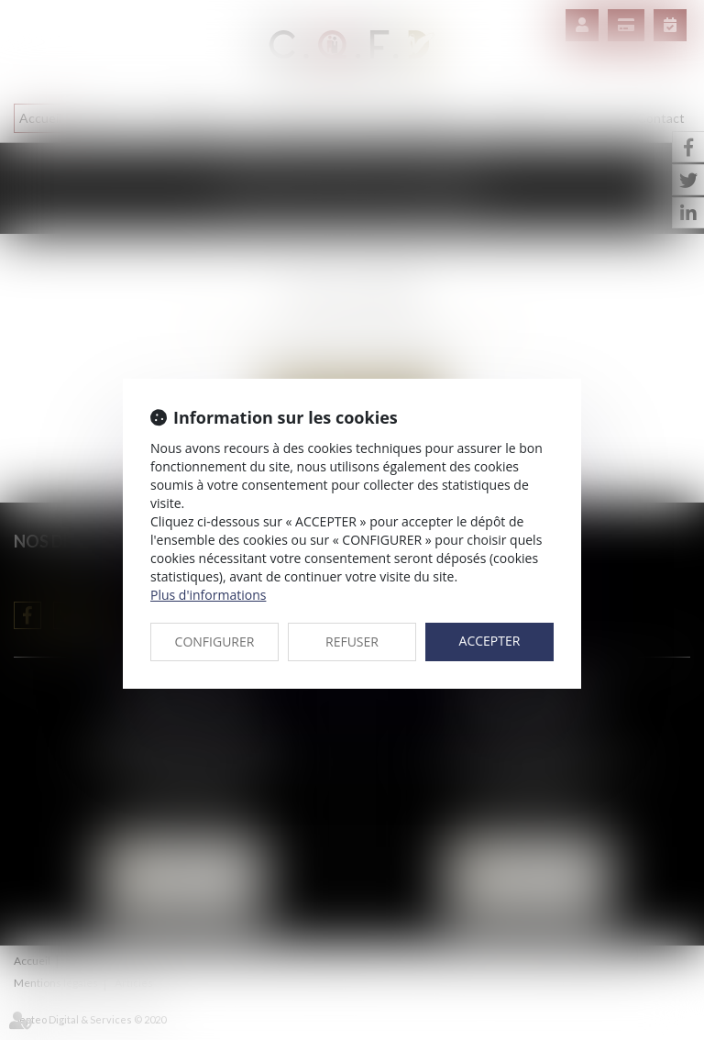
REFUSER (352, 641)
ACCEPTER (490, 640)
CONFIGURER (215, 641)
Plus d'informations (208, 594)
